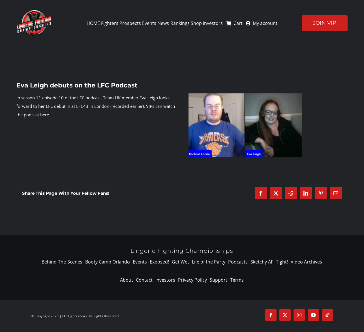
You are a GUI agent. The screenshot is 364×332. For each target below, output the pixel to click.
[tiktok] (327, 315)
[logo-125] (34, 11)
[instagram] (299, 315)
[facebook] (271, 315)
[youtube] (313, 315)
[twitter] (285, 315)
